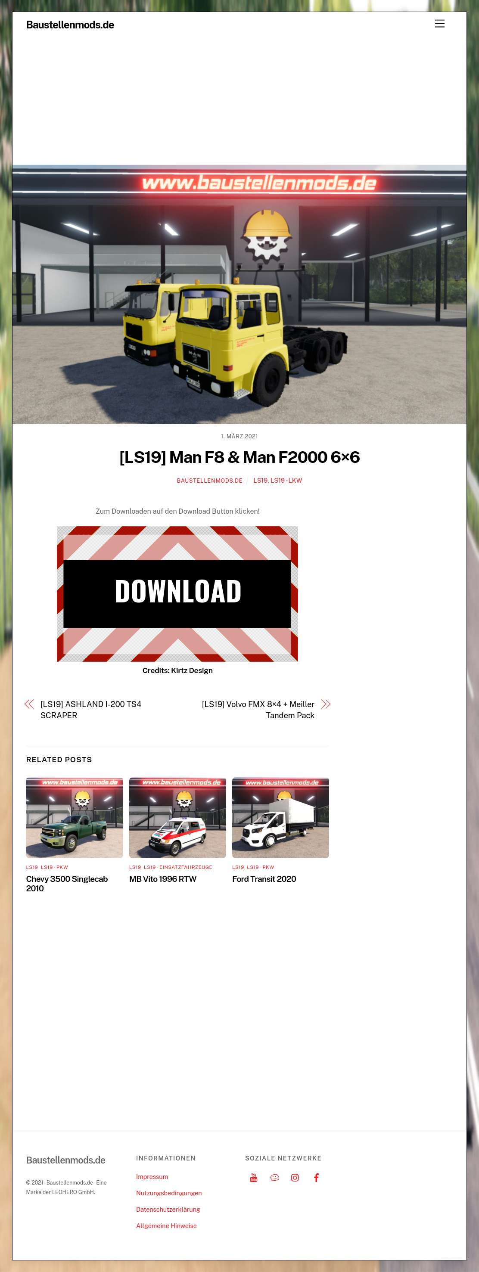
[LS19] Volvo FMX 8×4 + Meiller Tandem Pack (258, 710)
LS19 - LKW (286, 480)
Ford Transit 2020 (264, 879)
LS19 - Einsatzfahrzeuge (178, 867)
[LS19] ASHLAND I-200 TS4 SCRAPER (91, 710)
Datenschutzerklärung (168, 1209)
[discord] (274, 1176)
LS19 (260, 480)
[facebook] (316, 1176)
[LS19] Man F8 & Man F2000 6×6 (239, 457)
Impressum (152, 1176)
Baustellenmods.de (210, 481)
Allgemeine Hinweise (166, 1225)
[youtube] (253, 1176)
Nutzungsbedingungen (169, 1193)
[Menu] (439, 24)
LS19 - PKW (54, 867)
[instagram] (295, 1176)
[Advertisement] (239, 100)
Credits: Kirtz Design (178, 670)
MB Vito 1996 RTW (162, 879)
